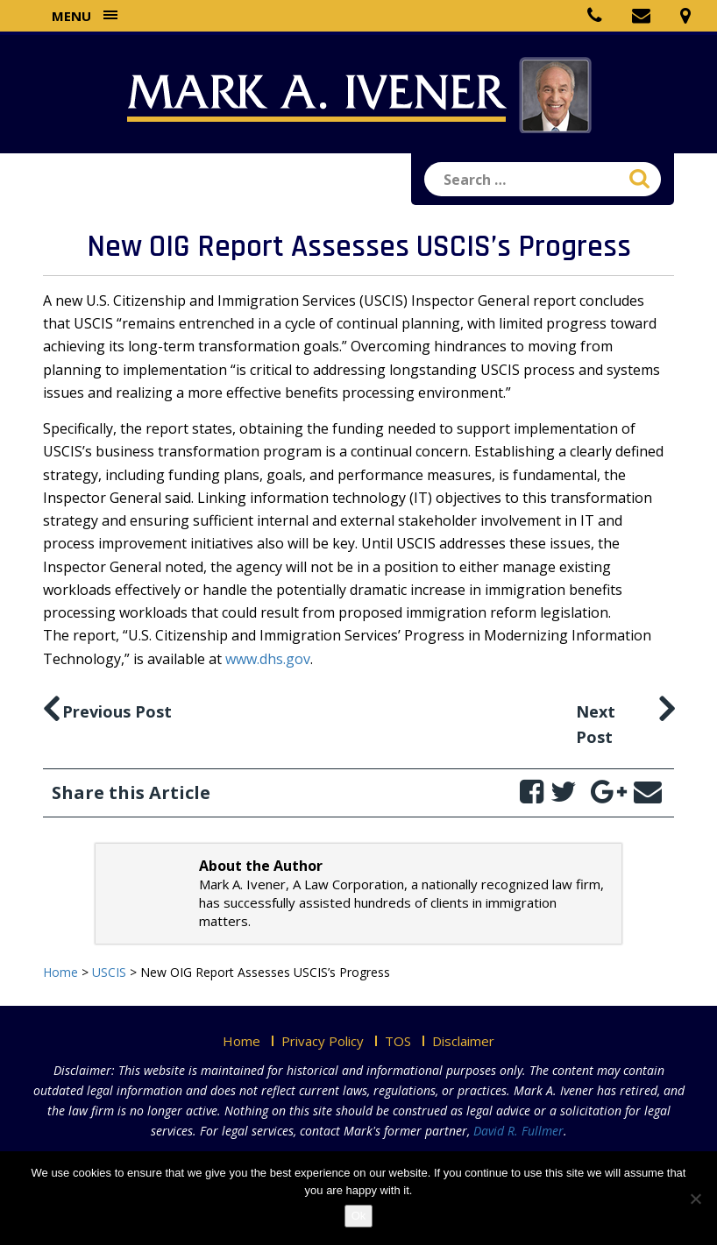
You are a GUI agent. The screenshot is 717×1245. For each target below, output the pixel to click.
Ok (358, 1215)
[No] (695, 1198)
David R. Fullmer (518, 1130)
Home (241, 1041)
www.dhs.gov (267, 658)
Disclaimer (463, 1041)
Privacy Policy (322, 1041)
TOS (398, 1041)
